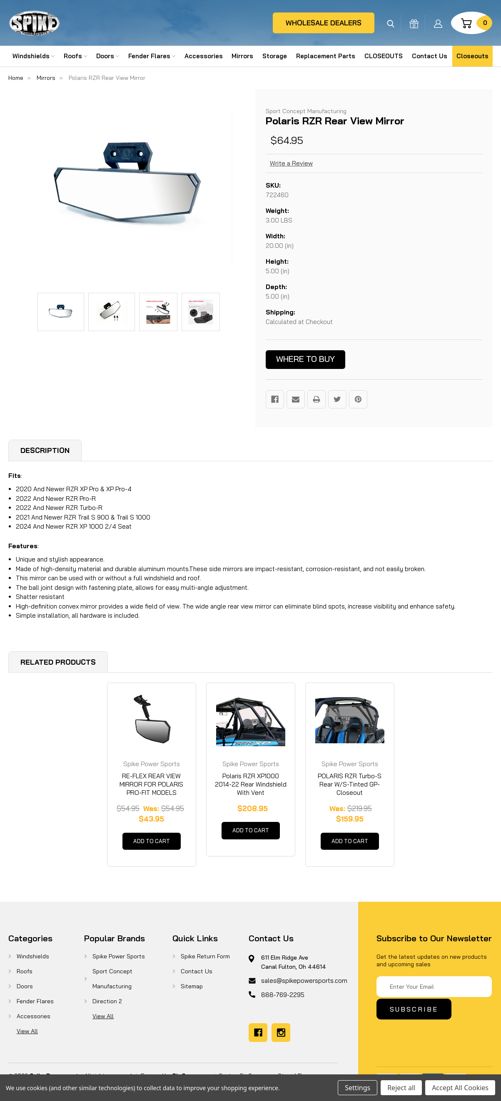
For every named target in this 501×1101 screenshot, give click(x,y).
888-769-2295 (282, 998)
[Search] (390, 23)
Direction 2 (107, 1005)
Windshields (33, 56)
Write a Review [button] (291, 163)
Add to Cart (152, 843)
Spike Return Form (205, 960)
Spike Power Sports (118, 960)
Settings (357, 1087)
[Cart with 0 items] (471, 23)
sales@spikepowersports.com (304, 984)
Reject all (401, 1087)
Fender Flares (151, 56)
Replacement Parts (325, 56)
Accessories (203, 56)
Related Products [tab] (58, 662)
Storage (274, 56)
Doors (107, 56)
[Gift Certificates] (414, 23)
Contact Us (429, 56)
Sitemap (192, 990)
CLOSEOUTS (383, 56)
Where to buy (305, 359)
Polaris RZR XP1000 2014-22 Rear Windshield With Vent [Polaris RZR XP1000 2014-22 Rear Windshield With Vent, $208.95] (251, 784)
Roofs (75, 56)
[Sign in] (438, 23)
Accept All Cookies (460, 1087)
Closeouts (472, 56)
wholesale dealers (323, 22)
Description (45, 450)
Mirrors (242, 56)
